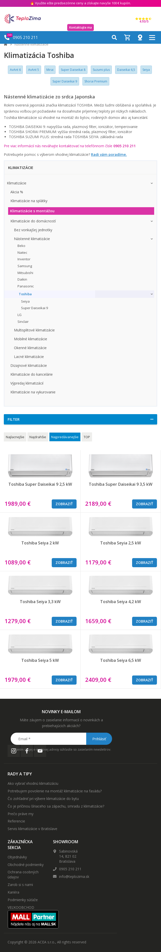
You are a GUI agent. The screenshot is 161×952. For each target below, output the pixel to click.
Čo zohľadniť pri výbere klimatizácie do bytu (43, 798)
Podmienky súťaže (23, 899)
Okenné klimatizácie (30, 347)
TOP (87, 437)
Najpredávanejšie (65, 437)
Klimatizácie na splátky (28, 200)
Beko (21, 245)
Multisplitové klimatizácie (34, 330)
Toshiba (25, 294)
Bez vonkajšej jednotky (33, 229)
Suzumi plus (101, 70)
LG (19, 314)
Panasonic (25, 286)
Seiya (146, 70)
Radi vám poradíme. (109, 154)
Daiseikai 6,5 (126, 70)
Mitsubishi (25, 272)
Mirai (49, 70)
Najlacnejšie (15, 437)
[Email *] (61, 739)
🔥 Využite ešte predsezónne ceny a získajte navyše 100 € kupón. (80, 3)
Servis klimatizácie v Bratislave (32, 828)
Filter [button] (14, 419)
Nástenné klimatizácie (31, 44)
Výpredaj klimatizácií (26, 383)
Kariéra (13, 892)
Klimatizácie (16, 183)
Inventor (23, 259)
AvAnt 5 (33, 70)
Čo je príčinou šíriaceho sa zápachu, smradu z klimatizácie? (56, 806)
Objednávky (17, 857)
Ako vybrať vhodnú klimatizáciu (33, 783)
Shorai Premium (95, 81)
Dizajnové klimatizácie (28, 365)
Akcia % (16, 191)
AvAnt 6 (15, 70)
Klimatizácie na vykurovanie (33, 392)
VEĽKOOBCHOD (21, 907)
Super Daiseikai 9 (64, 81)
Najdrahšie (37, 437)
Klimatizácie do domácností (33, 221)
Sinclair (23, 321)
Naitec (22, 252)
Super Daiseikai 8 (73, 70)
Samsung (24, 266)
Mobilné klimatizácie (30, 338)
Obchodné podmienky (26, 864)
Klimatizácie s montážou (32, 210)
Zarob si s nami (20, 884)
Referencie (16, 821)
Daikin (22, 279)
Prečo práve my (20, 813)
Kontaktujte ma (80, 27)
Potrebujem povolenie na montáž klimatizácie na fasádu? (55, 791)
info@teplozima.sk (74, 876)
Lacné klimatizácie (29, 356)
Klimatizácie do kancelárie (31, 374)
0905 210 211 (70, 868)
